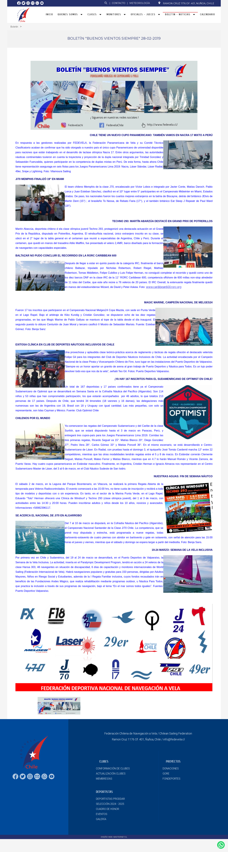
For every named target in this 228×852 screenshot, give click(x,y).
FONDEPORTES (171, 778)
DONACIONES (171, 768)
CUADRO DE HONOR (107, 809)
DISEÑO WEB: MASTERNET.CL (114, 837)
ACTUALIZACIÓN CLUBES (110, 773)
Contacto (118, 3)
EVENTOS (101, 814)
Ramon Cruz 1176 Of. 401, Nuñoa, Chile (186, 3)
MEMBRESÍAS (104, 778)
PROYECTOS (173, 761)
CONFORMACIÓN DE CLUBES (113, 768)
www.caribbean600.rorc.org (163, 295)
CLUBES (103, 761)
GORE (166, 773)
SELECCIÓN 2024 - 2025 (110, 803)
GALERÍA (101, 819)
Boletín (14, 26)
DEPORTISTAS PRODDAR (110, 798)
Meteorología (139, 3)
